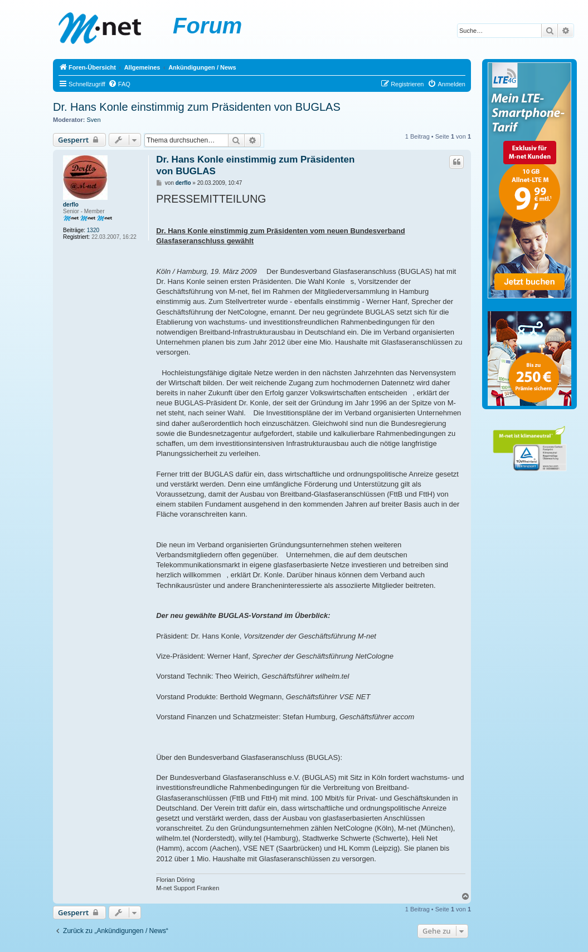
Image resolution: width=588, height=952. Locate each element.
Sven (94, 119)
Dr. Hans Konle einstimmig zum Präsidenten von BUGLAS (197, 107)
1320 (93, 230)
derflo (71, 205)
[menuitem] (119, 84)
